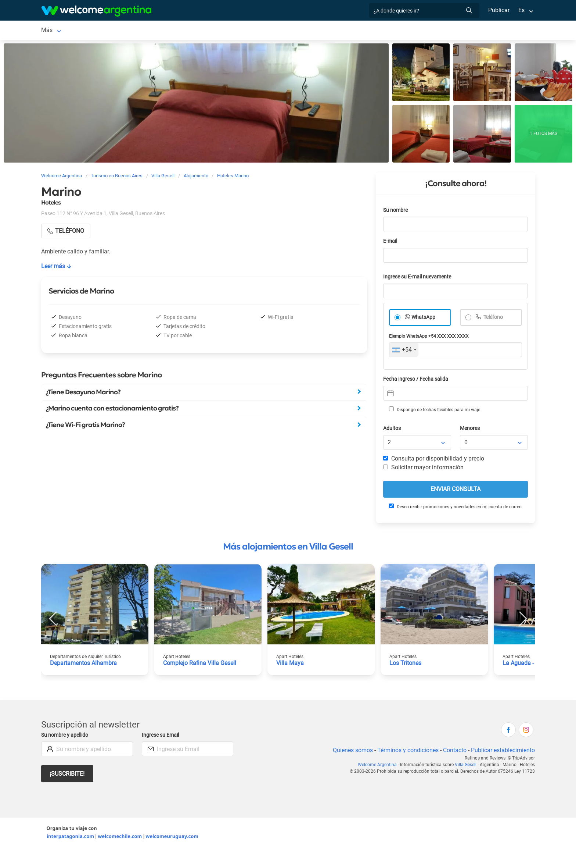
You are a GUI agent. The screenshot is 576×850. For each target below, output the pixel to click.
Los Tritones (405, 664)
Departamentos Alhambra (84, 664)
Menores (470, 430)
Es (521, 10)
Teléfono (493, 319)
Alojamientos (100, 30)
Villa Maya (289, 664)
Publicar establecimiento (502, 751)
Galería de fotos (400, 30)
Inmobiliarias (354, 30)
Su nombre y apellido (66, 736)
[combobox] (403, 351)
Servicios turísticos (225, 30)
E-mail (391, 242)
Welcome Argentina (379, 766)
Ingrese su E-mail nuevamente (419, 278)
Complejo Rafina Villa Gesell (200, 664)
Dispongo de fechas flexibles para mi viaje (434, 411)
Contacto (454, 751)
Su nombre (396, 212)
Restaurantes (276, 30)
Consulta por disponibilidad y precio (434, 459)
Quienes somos (350, 751)
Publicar (498, 10)
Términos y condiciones (406, 751)
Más (436, 30)
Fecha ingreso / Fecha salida (417, 380)
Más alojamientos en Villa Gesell (288, 548)
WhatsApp (423, 319)
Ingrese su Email (161, 736)
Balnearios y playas (166, 30)
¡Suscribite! (67, 775)
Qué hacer (315, 30)
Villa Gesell (55, 30)
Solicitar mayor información (423, 468)
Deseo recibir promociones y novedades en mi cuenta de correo (455, 508)
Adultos (392, 430)
